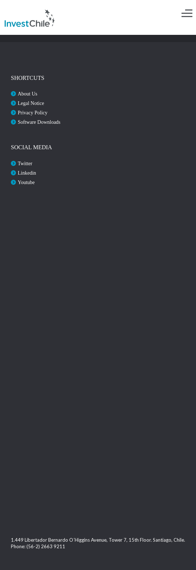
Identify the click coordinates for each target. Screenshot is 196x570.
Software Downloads (39, 122)
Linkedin (27, 173)
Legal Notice (31, 103)
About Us (27, 94)
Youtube (26, 182)
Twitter (25, 163)
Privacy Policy (32, 112)
